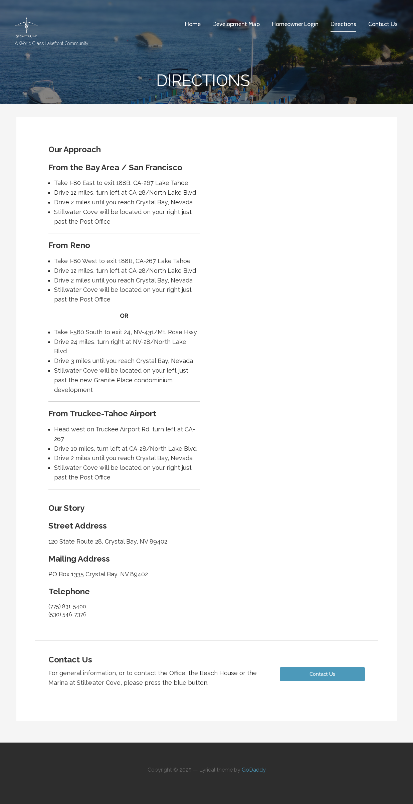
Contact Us (382, 24)
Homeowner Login (295, 24)
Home (192, 24)
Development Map (236, 24)
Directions (343, 24)
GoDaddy (254, 770)
